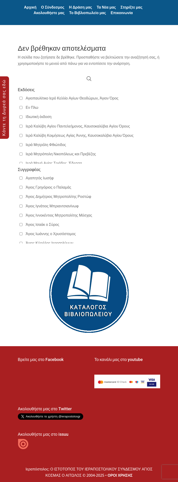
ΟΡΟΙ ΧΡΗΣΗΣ (120, 475)
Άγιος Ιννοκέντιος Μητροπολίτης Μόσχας (59, 215)
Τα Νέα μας (106, 7)
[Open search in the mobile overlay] (89, 78)
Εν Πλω (32, 107)
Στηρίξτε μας (131, 7)
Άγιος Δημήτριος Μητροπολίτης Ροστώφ (58, 196)
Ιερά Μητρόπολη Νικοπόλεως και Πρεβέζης (61, 153)
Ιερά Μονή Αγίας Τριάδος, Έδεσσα (54, 163)
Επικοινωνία (122, 13)
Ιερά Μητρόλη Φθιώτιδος (46, 144)
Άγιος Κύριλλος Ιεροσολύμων (49, 243)
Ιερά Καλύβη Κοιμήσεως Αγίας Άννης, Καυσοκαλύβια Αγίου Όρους (80, 135)
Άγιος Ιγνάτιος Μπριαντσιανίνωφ (52, 205)
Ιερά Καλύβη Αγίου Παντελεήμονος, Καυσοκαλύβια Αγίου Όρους (78, 126)
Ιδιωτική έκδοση (38, 116)
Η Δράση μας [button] (80, 7)
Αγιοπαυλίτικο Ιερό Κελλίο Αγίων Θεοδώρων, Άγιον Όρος (72, 98)
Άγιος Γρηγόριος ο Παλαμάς (48, 187)
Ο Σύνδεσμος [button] (52, 7)
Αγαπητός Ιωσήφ (40, 177)
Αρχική (30, 7)
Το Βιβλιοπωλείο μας (87, 13)
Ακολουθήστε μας (49, 13)
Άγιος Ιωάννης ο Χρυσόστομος (51, 233)
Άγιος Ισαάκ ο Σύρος (42, 224)
